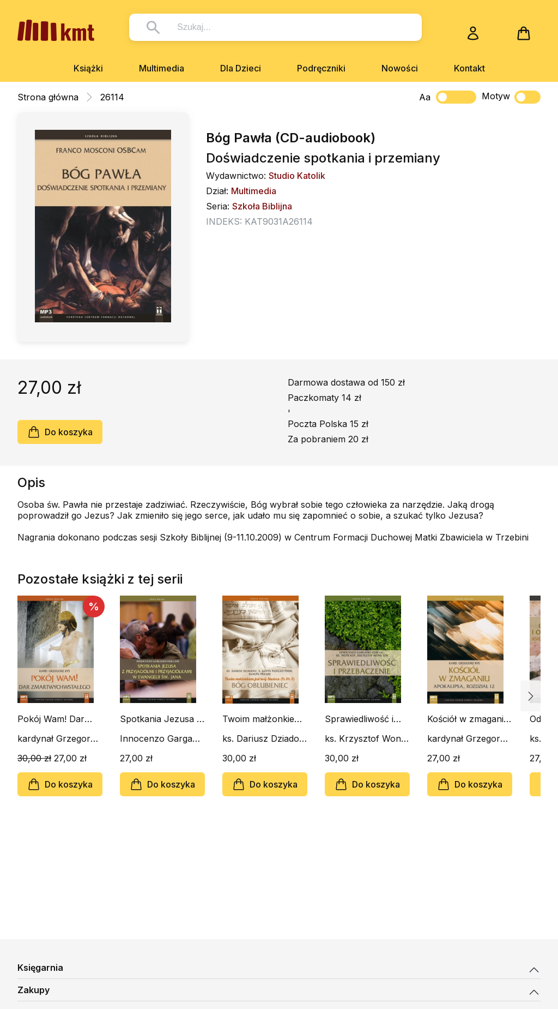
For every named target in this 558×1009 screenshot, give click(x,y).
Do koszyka (60, 432)
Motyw (511, 97)
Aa (424, 97)
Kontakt (469, 68)
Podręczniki (321, 68)
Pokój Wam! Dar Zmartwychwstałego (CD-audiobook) (59, 718)
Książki (88, 68)
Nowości (399, 68)
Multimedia (161, 68)
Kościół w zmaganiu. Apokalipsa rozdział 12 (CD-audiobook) (469, 718)
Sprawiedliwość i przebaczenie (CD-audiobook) (364, 718)
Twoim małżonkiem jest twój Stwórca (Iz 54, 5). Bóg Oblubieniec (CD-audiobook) (264, 718)
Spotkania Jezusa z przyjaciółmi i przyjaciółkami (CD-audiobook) (161, 718)
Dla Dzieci (240, 68)
